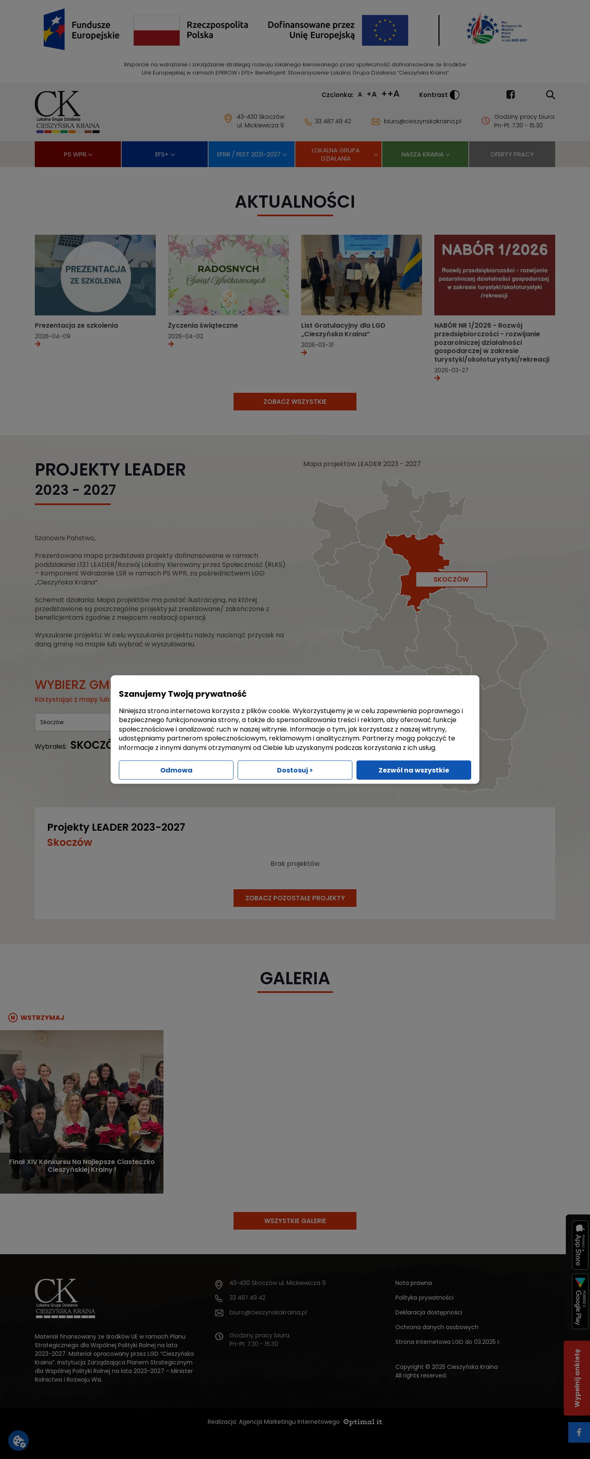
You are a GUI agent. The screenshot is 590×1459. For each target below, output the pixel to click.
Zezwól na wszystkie (414, 770)
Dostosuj (295, 770)
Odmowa (176, 770)
